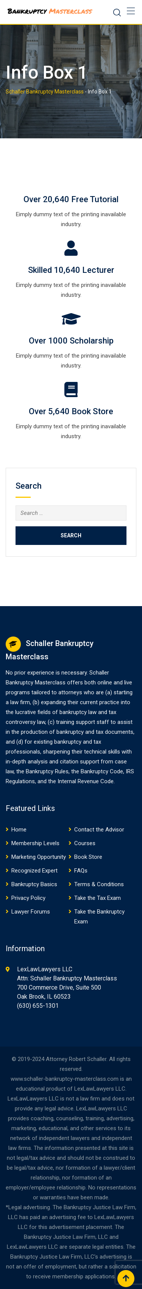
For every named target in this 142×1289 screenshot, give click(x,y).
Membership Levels (35, 843)
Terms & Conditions (99, 884)
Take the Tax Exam (97, 898)
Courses (84, 843)
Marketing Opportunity (38, 857)
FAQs (80, 870)
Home (19, 829)
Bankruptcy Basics (34, 884)
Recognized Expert (34, 870)
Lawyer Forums (30, 911)
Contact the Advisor (99, 829)
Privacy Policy (28, 898)
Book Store (88, 857)
